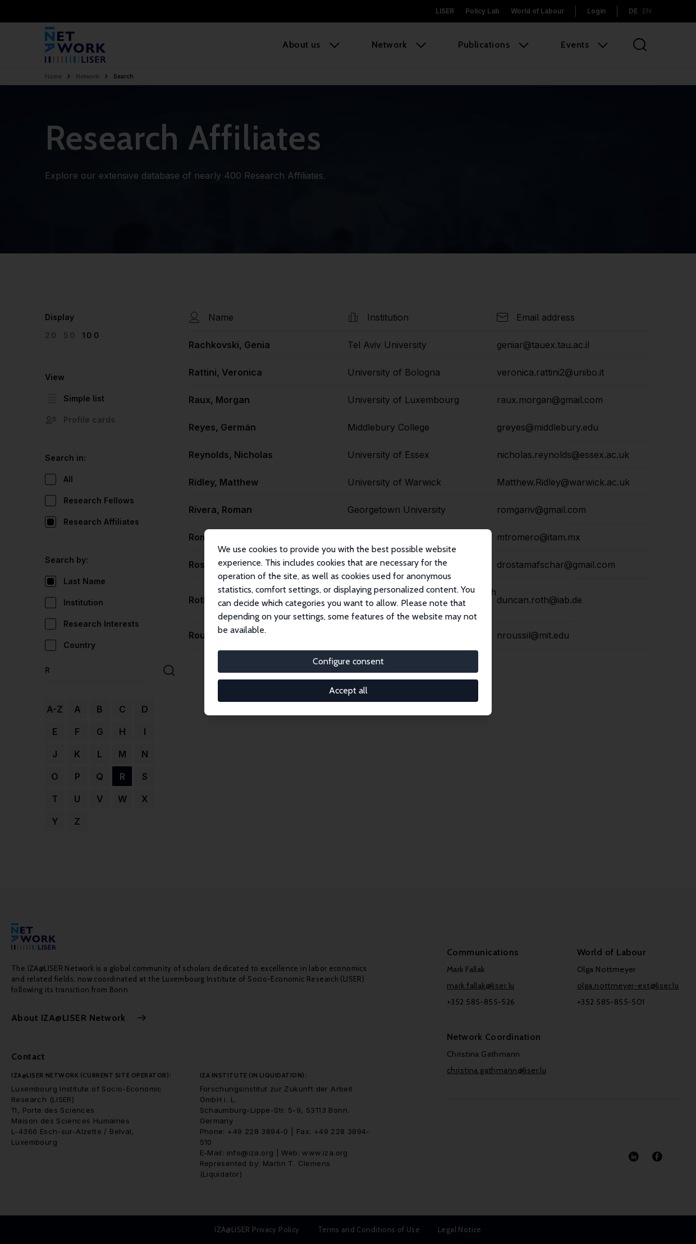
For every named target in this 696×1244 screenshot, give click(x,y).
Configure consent (348, 661)
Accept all (348, 690)
